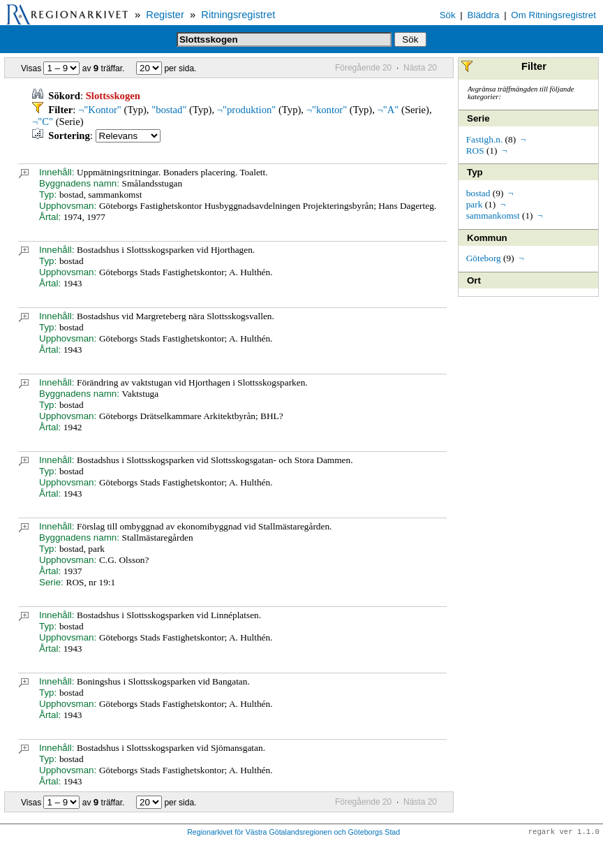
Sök (448, 15)
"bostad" (168, 109)
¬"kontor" (327, 109)
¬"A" (388, 109)
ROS (475, 150)
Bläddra (484, 15)
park (474, 204)
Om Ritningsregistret (553, 15)
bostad (478, 193)
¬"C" (42, 121)
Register (165, 14)
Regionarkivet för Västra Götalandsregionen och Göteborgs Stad (293, 832)
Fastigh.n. (484, 139)
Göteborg (483, 258)
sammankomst (493, 215)
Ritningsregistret (238, 14)
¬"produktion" (246, 109)
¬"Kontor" (99, 109)
